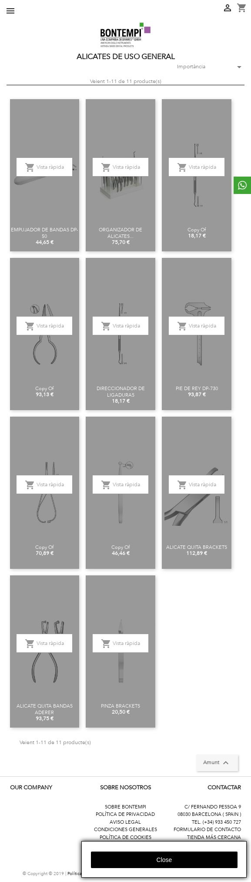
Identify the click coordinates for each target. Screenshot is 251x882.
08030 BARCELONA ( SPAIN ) (209, 814)
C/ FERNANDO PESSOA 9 (212, 807)
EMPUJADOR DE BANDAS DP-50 (44, 233)
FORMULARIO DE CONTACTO (207, 829)
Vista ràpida (44, 167)
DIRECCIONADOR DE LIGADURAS (121, 392)
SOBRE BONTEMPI (125, 807)
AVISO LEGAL (125, 822)
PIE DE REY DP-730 (197, 388)
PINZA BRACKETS (120, 706)
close (164, 859)
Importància (207, 67)
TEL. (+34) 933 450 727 (216, 822)
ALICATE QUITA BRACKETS (196, 547)
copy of (196, 230)
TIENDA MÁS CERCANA (214, 837)
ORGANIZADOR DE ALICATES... (120, 233)
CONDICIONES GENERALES (125, 829)
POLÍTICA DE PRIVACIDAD (125, 814)
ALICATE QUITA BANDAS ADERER (45, 709)
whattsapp (242, 185)
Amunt (217, 763)
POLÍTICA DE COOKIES (125, 837)
